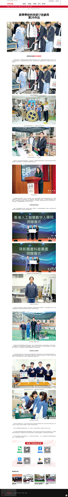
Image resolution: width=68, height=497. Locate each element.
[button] (51, 1)
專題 (21, 6)
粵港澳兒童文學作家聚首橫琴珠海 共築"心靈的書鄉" (40, 483)
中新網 (19, 6)
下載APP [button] (39, 3)
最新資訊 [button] (25, 3)
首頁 (28, 8)
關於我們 (43, 3)
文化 (24, 6)
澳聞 (13, 6)
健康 (26, 6)
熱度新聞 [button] (30, 3)
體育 (30, 6)
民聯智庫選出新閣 (26, 482)
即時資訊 (8, 6)
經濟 (28, 6)
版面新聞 (34, 3)
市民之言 (16, 6)
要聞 (11, 6)
